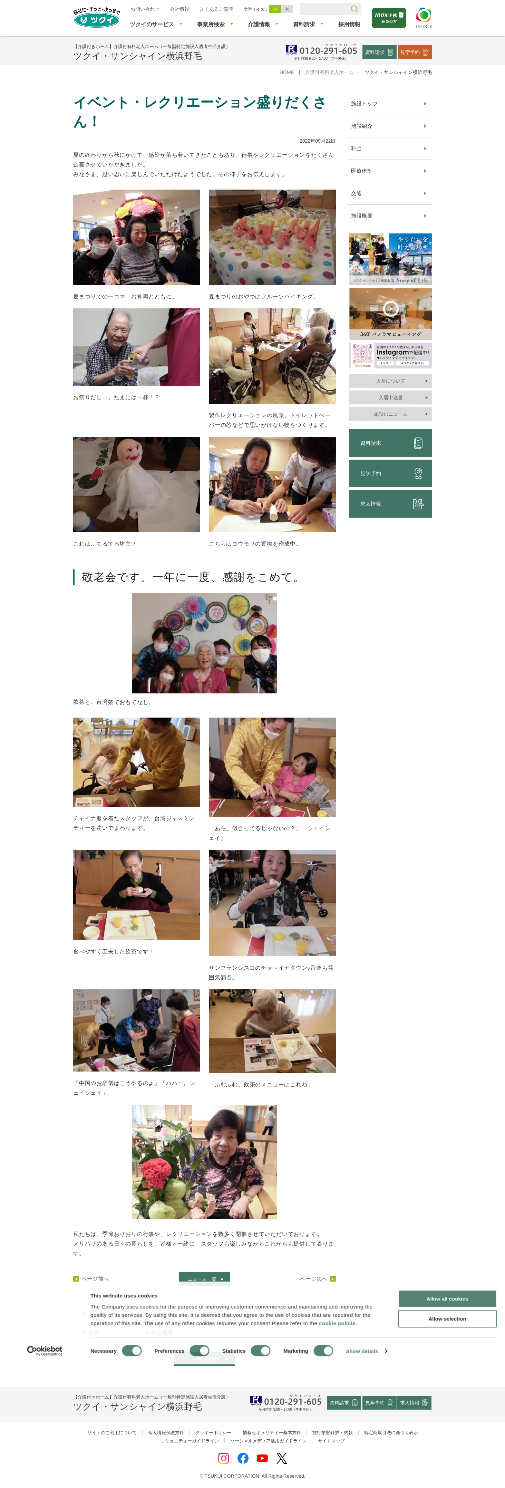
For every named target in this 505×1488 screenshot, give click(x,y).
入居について (390, 381)
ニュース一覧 (201, 1278)
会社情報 (179, 9)
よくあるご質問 (216, 9)
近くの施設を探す (201, 1359)
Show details (362, 1474)
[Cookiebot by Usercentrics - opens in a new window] (44, 1474)
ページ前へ (95, 1278)
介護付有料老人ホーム (329, 72)
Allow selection (447, 1442)
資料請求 (375, 52)
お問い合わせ (144, 9)
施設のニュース (390, 414)
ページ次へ (313, 1278)
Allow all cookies (447, 1422)
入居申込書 (390, 397)
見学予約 (410, 52)
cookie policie (337, 1446)
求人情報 (392, 503)
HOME (286, 72)
